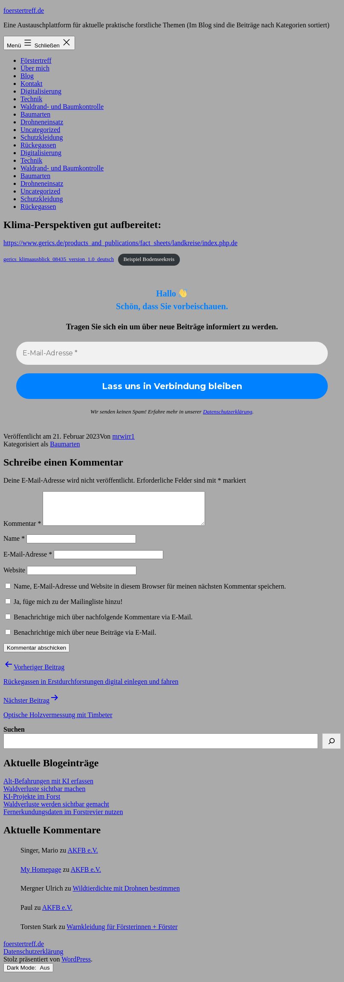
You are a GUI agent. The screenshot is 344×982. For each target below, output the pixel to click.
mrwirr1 (123, 436)
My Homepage (40, 875)
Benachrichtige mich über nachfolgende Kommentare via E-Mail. (103, 623)
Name (14, 544)
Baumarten (35, 114)
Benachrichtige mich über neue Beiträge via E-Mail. (85, 638)
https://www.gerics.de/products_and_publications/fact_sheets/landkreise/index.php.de (120, 242)
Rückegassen (38, 145)
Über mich (34, 68)
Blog (27, 75)
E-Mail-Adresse (27, 560)
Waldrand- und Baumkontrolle (62, 106)
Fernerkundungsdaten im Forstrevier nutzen (63, 818)
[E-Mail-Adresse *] (172, 353)
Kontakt (31, 83)
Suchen (14, 735)
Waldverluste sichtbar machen (44, 795)
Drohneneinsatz (41, 122)
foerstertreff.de (23, 10)
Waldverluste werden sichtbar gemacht (56, 810)
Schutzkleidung (41, 137)
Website (14, 576)
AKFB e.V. (82, 856)
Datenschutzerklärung (227, 411)
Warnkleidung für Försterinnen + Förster (121, 933)
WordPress (76, 965)
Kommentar (22, 530)
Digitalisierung (40, 91)
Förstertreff (36, 60)
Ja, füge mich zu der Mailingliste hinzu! (63, 608)
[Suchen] (331, 747)
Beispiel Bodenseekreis (148, 259)
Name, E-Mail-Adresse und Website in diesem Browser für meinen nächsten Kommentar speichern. (150, 592)
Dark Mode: (28, 974)
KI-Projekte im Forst (31, 802)
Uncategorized (40, 129)
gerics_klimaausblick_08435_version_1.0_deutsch (58, 259)
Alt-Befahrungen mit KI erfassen (48, 787)
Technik (31, 99)
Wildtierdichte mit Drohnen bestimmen (125, 894)
